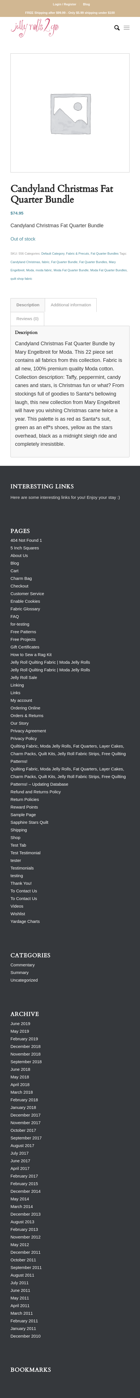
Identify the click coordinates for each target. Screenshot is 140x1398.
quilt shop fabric (21, 278)
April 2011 (20, 1305)
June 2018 (20, 1069)
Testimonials (22, 868)
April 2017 (20, 1168)
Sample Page (23, 814)
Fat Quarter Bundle (64, 262)
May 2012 (19, 1244)
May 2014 (19, 1198)
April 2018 (20, 1084)
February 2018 (24, 1099)
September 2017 (26, 1137)
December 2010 (25, 1336)
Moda (30, 270)
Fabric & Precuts (77, 253)
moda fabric (44, 270)
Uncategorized (24, 980)
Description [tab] (27, 305)
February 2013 (24, 1229)
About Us (19, 555)
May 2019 (19, 1031)
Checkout (19, 586)
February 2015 (24, 1183)
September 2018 (26, 1061)
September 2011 (26, 1267)
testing (16, 875)
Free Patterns (23, 631)
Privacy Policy (23, 738)
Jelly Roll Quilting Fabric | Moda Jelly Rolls (50, 662)
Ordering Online (25, 707)
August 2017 (22, 1145)
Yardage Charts (25, 921)
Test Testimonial (25, 852)
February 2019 (24, 1038)
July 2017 (19, 1153)
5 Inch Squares (24, 547)
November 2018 (25, 1054)
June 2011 (20, 1290)
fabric (46, 262)
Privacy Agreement (28, 730)
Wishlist (17, 913)
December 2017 (25, 1115)
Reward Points (24, 807)
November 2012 (25, 1237)
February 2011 (24, 1320)
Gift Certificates (24, 647)
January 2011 (23, 1328)
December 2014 (25, 1191)
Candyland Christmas (25, 262)
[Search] (114, 28)
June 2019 (20, 1023)
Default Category (53, 253)
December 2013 (25, 1214)
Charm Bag (21, 578)
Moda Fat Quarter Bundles (108, 270)
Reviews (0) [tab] (27, 318)
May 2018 (19, 1076)
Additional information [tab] (71, 305)
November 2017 (25, 1122)
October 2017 (23, 1130)
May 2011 (19, 1298)
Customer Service (27, 593)
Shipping (18, 829)
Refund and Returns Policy (35, 791)
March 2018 (21, 1092)
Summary (19, 972)
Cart (14, 570)
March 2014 (21, 1206)
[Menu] (127, 28)
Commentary (22, 964)
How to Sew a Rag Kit (31, 654)
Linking (17, 685)
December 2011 (25, 1252)
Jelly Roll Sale (23, 677)
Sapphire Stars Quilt (29, 822)
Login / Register (64, 4)
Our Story (19, 723)
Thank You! (21, 883)
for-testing (19, 624)
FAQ (14, 616)
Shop (15, 837)
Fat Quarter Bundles (105, 253)
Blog (86, 4)
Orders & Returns (26, 715)
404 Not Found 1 (26, 540)
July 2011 (19, 1282)
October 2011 (23, 1259)
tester (15, 860)
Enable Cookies (25, 601)
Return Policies (24, 799)
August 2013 (22, 1221)
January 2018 (23, 1107)
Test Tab (18, 845)
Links (15, 692)
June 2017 (20, 1160)
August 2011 (22, 1275)
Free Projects (22, 639)
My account (21, 700)
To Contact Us (23, 890)
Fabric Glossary (25, 608)
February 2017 (24, 1176)
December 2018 (25, 1046)
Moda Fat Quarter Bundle (71, 270)
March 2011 (21, 1313)
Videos (16, 906)
